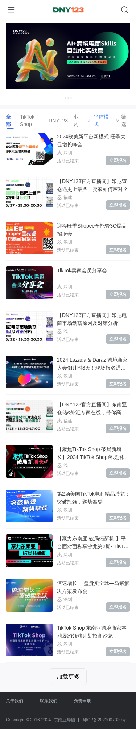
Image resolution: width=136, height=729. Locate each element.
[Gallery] (68, 62)
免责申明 (82, 701)
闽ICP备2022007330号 (104, 719)
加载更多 (68, 676)
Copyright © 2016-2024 (28, 719)
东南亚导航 (64, 719)
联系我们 (48, 701)
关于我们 (14, 701)
